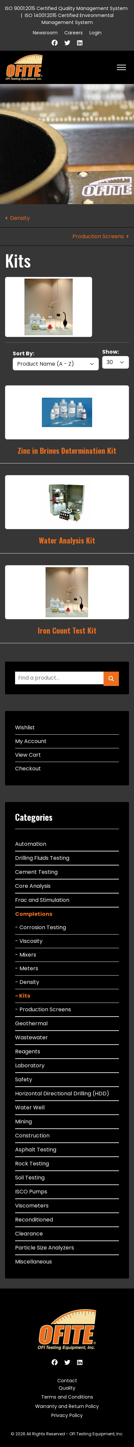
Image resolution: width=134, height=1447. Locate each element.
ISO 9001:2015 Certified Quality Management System (66, 8)
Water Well (30, 1107)
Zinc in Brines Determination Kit (67, 450)
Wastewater (31, 1037)
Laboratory (30, 1065)
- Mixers (25, 955)
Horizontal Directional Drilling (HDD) (62, 1093)
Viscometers (32, 1205)
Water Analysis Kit (67, 540)
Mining (23, 1121)
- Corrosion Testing (40, 927)
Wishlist (25, 727)
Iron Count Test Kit (67, 630)
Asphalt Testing (35, 1149)
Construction (32, 1135)
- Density (27, 982)
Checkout (28, 768)
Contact (67, 1380)
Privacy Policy (67, 1415)
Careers (73, 32)
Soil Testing (30, 1177)
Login (95, 32)
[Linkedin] (79, 43)
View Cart (28, 755)
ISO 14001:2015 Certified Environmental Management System (69, 19)
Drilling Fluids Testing (42, 858)
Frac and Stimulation (42, 900)
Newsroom (45, 32)
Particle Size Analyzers (44, 1247)
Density (20, 218)
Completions (33, 914)
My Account (31, 741)
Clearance (29, 1233)
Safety (23, 1079)
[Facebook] (55, 43)
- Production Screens (43, 1009)
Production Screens (98, 236)
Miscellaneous (33, 1261)
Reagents (27, 1051)
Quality (67, 1388)
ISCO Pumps (31, 1191)
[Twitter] (67, 43)
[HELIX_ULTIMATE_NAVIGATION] (121, 67)
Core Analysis (33, 886)
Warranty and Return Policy (67, 1406)
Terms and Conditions (67, 1397)
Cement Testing (36, 872)
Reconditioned (34, 1219)
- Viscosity (29, 941)
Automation (30, 844)
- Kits (22, 996)
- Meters (26, 968)
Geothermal (31, 1023)
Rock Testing (32, 1163)
